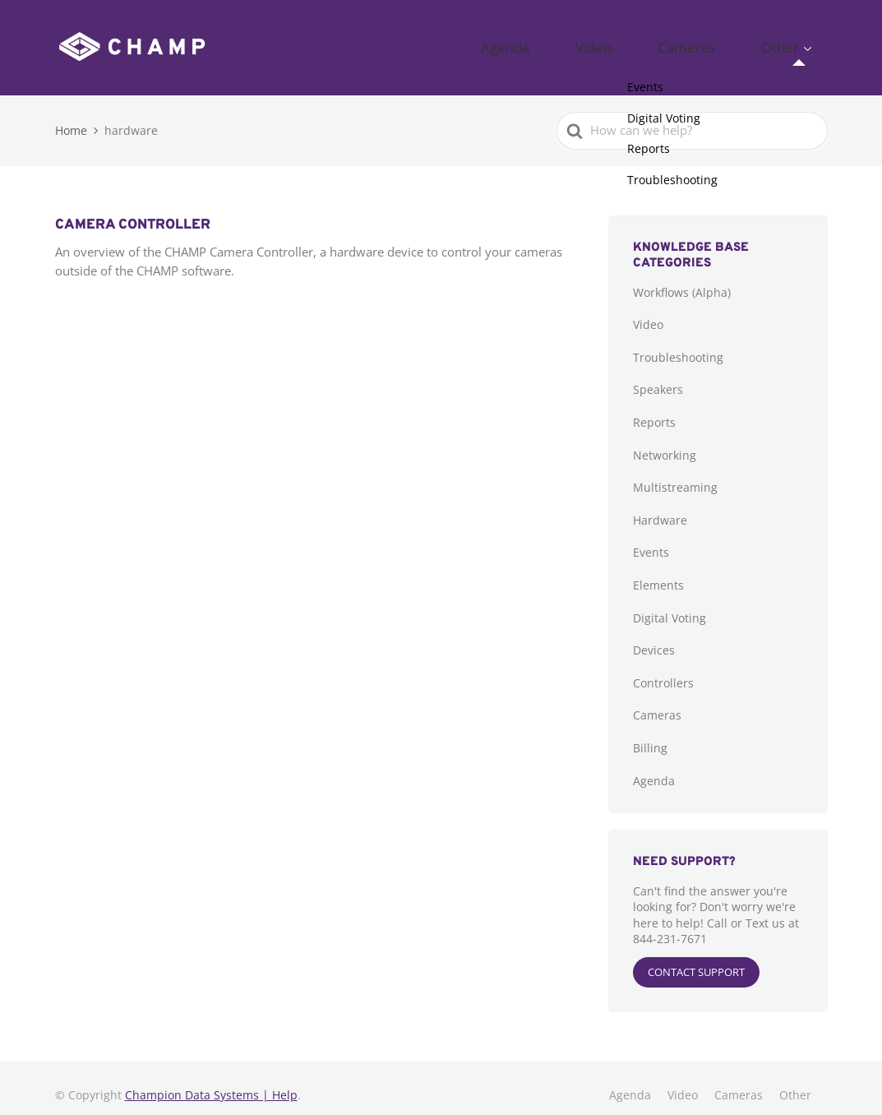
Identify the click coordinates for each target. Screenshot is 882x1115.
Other (792, 41)
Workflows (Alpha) (682, 278)
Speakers (658, 376)
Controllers (663, 669)
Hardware (660, 506)
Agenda (595, 41)
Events (651, 539)
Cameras (725, 41)
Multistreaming (675, 474)
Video (658, 41)
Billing (650, 735)
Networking (664, 441)
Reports (654, 409)
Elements (658, 572)
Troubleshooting (678, 343)
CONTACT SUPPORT (696, 958)
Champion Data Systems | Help (211, 1082)
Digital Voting (669, 604)
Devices (654, 637)
